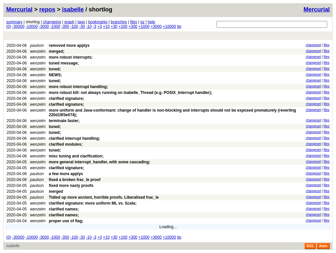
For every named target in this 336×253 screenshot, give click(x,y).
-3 (94, 26)
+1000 (144, 26)
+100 (122, 26)
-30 (82, 26)
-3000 (44, 26)
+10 (106, 26)
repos (47, 9)
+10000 (169, 26)
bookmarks (98, 22)
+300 (133, 26)
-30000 (18, 26)
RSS (310, 246)
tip (179, 26)
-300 (65, 26)
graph (69, 22)
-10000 (32, 26)
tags (81, 22)
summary (14, 22)
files (133, 22)
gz (142, 22)
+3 (99, 26)
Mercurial (317, 9)
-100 (74, 26)
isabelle (73, 9)
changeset (313, 45)
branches (119, 22)
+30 (114, 26)
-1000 (55, 26)
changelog (52, 22)
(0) (8, 26)
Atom (323, 246)
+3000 (156, 26)
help (151, 22)
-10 (89, 26)
